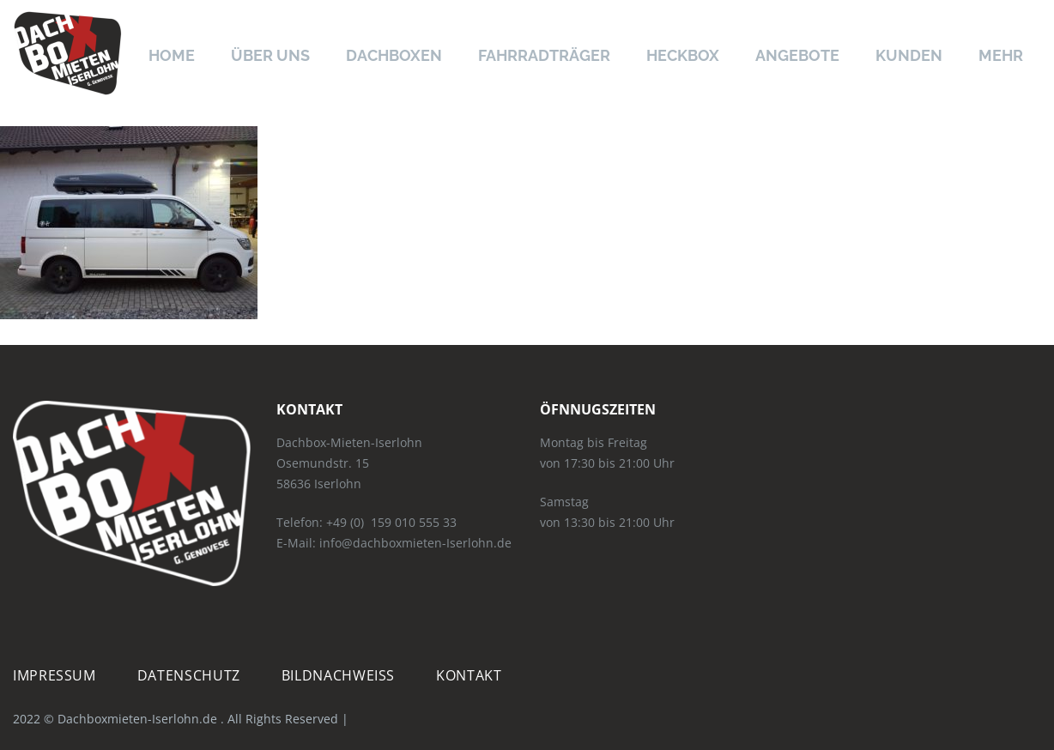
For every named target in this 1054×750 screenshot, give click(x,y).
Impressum (54, 675)
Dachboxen (394, 55)
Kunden (908, 55)
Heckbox (682, 55)
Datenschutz (188, 675)
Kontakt (468, 675)
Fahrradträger (544, 55)
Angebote (797, 55)
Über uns (270, 55)
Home (171, 55)
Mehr (1000, 55)
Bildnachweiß (338, 675)
